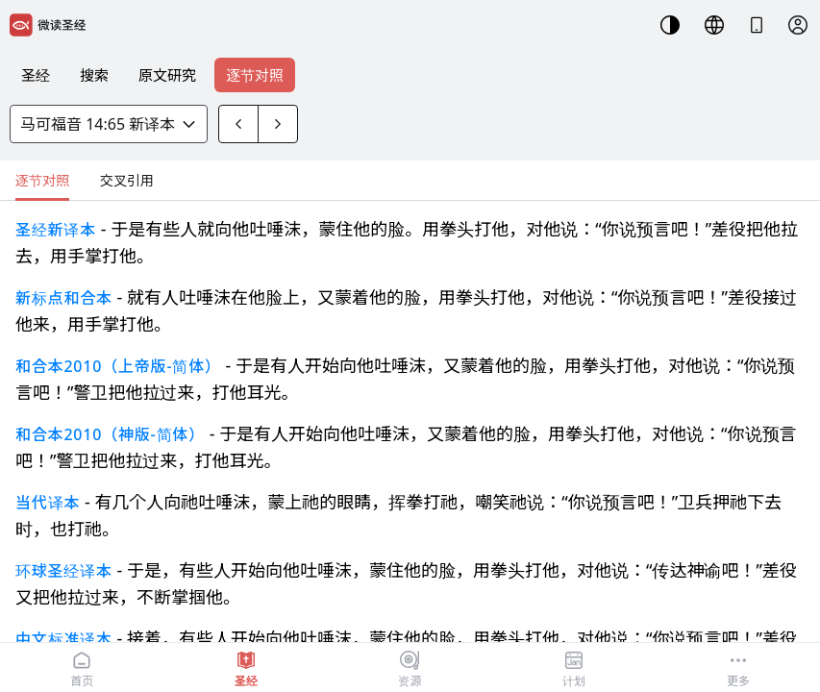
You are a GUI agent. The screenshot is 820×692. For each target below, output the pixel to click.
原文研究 (167, 75)
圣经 (35, 75)
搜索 (94, 75)
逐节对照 (255, 75)
